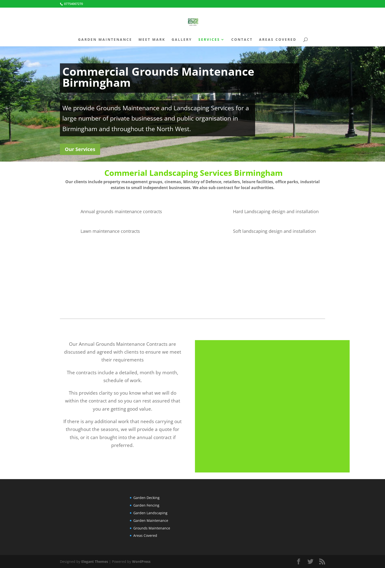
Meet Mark (151, 40)
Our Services (80, 149)
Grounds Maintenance (151, 528)
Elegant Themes (94, 561)
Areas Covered (277, 40)
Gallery (182, 40)
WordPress (141, 561)
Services (209, 40)
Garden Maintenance (105, 40)
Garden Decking (146, 497)
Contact (242, 40)
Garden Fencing (146, 505)
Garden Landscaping (150, 513)
